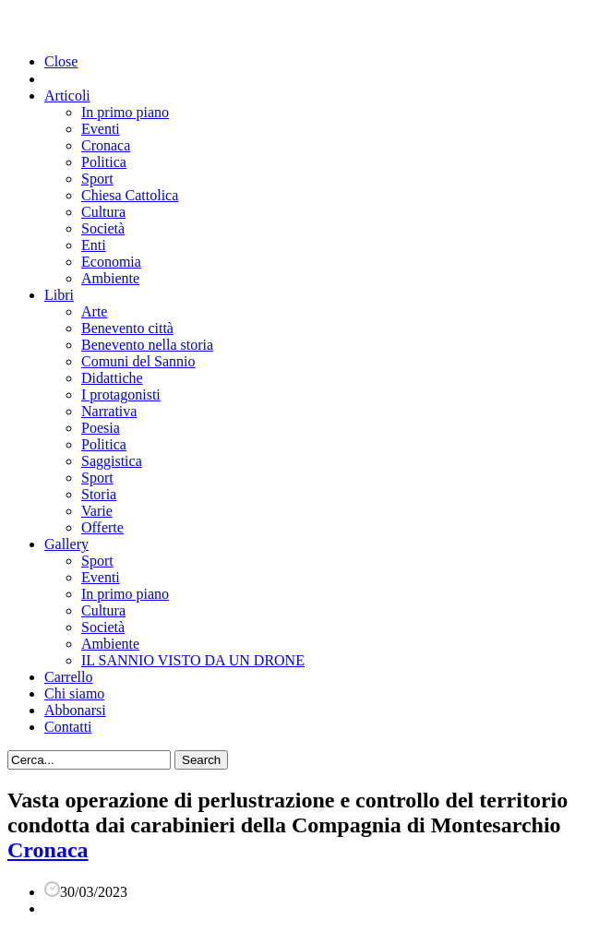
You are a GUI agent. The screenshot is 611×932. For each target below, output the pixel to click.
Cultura (103, 212)
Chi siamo (74, 693)
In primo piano (125, 112)
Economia (111, 261)
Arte (94, 311)
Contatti (68, 727)
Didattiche (112, 378)
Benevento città (127, 328)
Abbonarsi (75, 710)
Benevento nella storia (147, 344)
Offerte (102, 527)
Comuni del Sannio (138, 361)
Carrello (68, 677)
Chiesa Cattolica (129, 195)
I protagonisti (121, 394)
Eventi (100, 129)
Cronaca (105, 145)
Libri (59, 295)
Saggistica (111, 461)
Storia (98, 494)
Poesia (100, 428)
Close (61, 61)
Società (103, 228)
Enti (93, 245)
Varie (97, 511)
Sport (97, 178)
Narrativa (109, 411)
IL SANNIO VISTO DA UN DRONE (193, 660)
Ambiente (110, 278)
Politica (103, 162)
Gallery (66, 544)
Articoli (67, 95)
